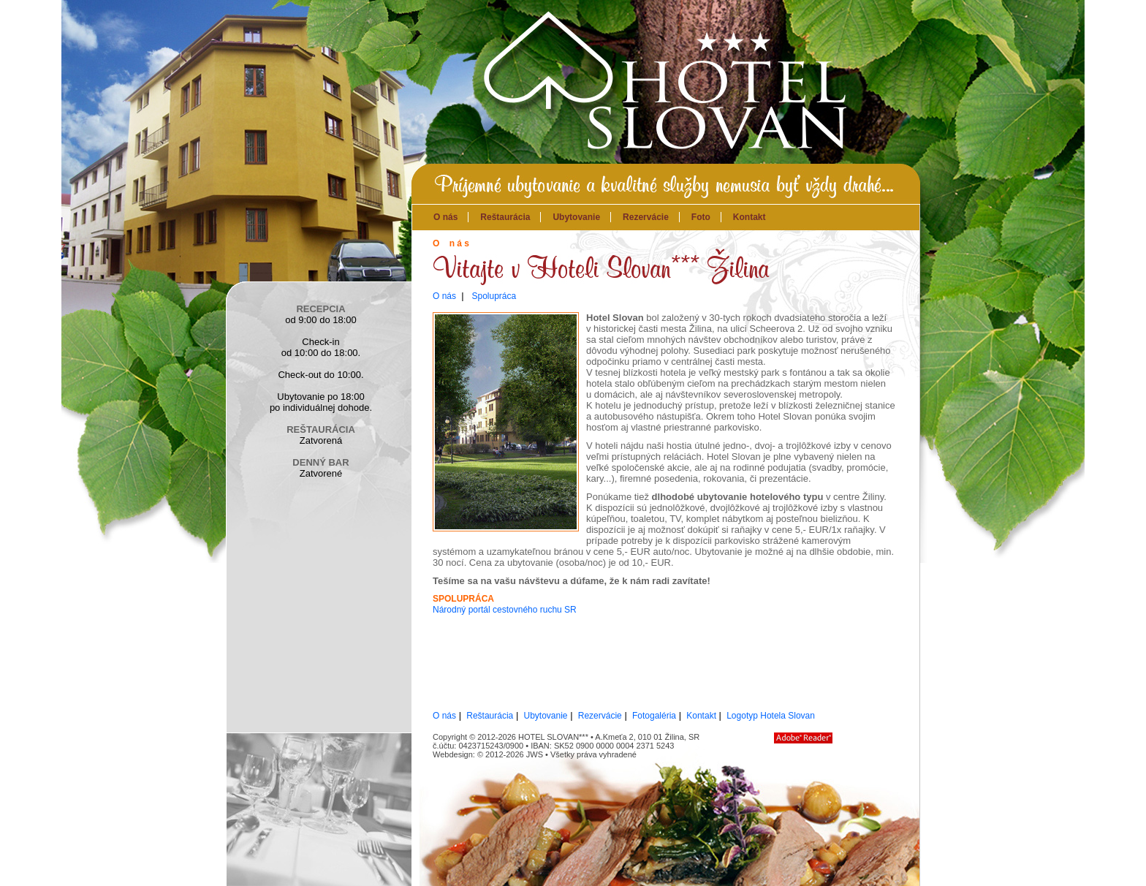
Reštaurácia (505, 217)
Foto (700, 217)
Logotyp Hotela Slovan (770, 716)
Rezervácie (646, 217)
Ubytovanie (576, 217)
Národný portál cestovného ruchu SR (505, 610)
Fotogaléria (654, 716)
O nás (445, 217)
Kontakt (749, 217)
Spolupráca (493, 296)
